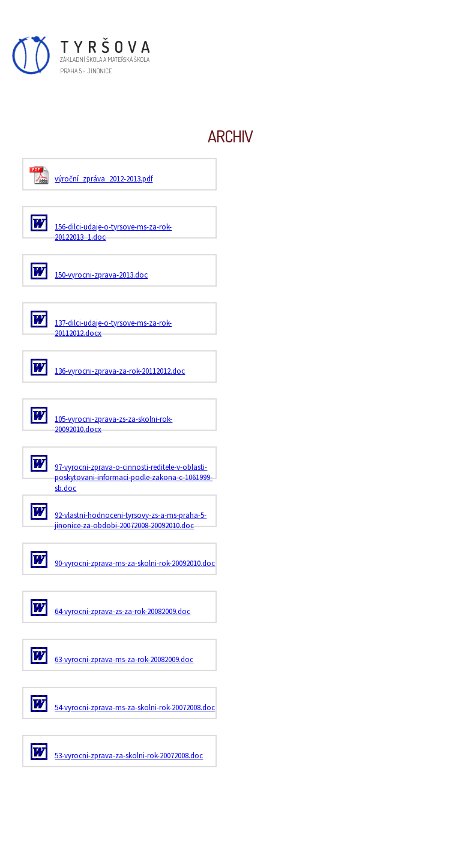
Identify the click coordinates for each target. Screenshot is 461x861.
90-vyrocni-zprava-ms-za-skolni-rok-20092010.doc (135, 563)
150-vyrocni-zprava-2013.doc (101, 275)
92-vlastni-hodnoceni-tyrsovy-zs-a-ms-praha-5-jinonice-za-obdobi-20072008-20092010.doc (130, 520)
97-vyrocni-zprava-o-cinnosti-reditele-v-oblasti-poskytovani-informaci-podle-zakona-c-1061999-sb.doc (133, 477)
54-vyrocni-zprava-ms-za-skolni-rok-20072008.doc (135, 707)
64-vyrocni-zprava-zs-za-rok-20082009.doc (122, 611)
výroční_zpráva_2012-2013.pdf (103, 179)
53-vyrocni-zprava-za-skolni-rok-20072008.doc (129, 755)
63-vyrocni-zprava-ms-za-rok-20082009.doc (124, 659)
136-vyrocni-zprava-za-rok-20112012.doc (120, 371)
